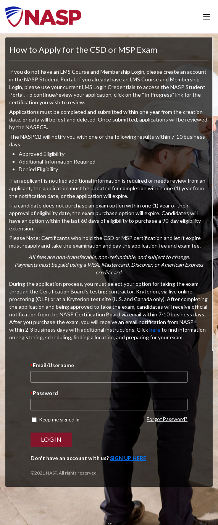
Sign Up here (128, 458)
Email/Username (53, 365)
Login (51, 439)
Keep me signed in (59, 419)
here (154, 329)
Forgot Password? (167, 419)
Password (45, 393)
